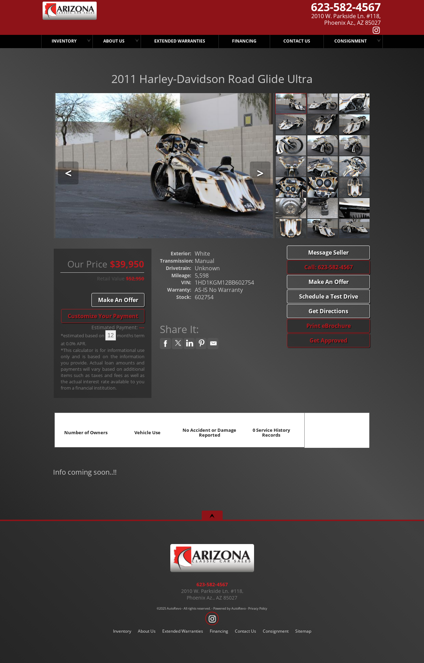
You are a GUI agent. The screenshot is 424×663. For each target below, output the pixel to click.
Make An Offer (118, 300)
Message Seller (328, 252)
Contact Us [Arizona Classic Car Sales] (296, 41)
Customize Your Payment (103, 316)
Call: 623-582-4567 (328, 267)
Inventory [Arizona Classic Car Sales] (64, 41)
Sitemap (303, 631)
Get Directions (328, 311)
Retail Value (111, 278)
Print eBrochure (328, 326)
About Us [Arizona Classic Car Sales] (114, 41)
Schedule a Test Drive (328, 296)
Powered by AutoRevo (229, 609)
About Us (147, 631)
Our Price (87, 264)
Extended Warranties (182, 631)
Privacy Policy (257, 609)
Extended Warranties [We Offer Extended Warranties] (179, 41)
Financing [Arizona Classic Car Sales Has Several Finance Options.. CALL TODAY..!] (244, 41)
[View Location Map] (298, 19)
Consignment (350, 41)
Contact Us (245, 631)
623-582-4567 (212, 584)
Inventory (122, 631)
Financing (219, 631)
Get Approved (328, 340)
